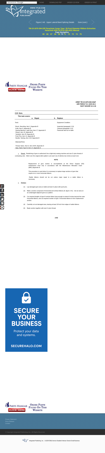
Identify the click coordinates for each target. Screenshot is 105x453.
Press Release (9, 421)
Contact (7, 423)
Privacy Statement (10, 419)
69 (59, 34)
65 (43, 34)
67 (51, 34)
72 (69, 34)
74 (77, 34)
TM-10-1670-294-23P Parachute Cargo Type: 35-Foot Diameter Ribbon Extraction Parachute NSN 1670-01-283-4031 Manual (62, 29)
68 (55, 34)
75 (81, 34)
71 (65, 34)
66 (47, 34)
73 (73, 34)
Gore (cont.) (82, 22)
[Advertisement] (27, 59)
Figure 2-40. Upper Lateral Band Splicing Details (55, 22)
